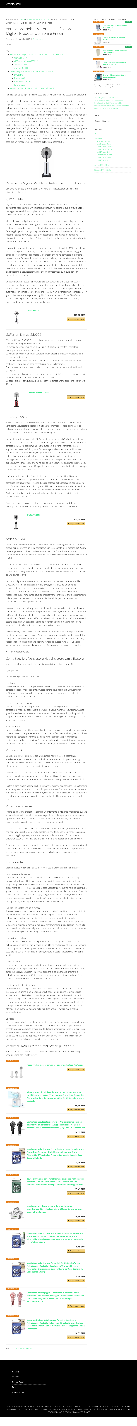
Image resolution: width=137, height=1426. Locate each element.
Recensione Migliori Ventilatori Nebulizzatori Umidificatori (37, 54)
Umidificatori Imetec (104, 155)
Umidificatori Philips (104, 157)
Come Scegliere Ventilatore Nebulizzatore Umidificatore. (36, 71)
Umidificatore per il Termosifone (106, 108)
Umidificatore (18, 1401)
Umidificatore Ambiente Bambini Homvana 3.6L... (115, 26)
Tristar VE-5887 (21, 64)
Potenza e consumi (23, 81)
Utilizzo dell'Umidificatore (103, 170)
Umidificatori (13, 4)
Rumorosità (19, 78)
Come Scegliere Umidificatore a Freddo (108, 100)
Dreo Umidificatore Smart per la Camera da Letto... (114, 76)
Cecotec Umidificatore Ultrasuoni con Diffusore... (115, 51)
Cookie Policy (18, 1391)
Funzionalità (20, 85)
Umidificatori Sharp (104, 160)
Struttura (18, 74)
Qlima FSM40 (20, 57)
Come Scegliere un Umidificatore (106, 97)
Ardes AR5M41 (21, 68)
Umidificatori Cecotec (105, 146)
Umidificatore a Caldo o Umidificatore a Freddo (111, 106)
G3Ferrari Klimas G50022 (26, 61)
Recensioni (98, 138)
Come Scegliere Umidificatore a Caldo (108, 103)
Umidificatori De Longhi (105, 152)
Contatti (15, 1386)
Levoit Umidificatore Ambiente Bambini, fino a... (114, 39)
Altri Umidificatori (103, 141)
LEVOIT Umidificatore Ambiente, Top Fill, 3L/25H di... (115, 64)
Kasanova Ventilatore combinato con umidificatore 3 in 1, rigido (54, 1066)
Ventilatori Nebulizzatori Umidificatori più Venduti (33, 88)
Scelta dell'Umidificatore (24, 1358)
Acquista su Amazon (77, 320)
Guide (96, 133)
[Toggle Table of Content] (7, 51)
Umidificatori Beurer (104, 144)
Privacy (15, 1396)
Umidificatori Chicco (104, 149)
